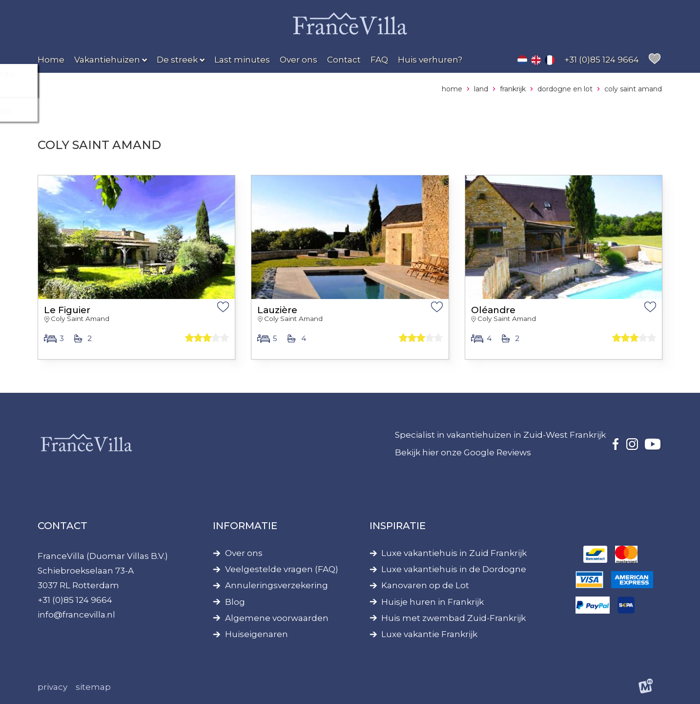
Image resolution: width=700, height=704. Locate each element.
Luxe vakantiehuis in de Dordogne (453, 569)
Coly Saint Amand (80, 318)
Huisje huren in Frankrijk (432, 602)
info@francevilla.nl (76, 614)
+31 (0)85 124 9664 (75, 600)
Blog (235, 602)
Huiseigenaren (256, 634)
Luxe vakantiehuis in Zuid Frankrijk (454, 553)
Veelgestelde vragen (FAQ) (281, 569)
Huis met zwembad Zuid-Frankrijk (453, 618)
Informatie (245, 526)
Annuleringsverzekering (276, 585)
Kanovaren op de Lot (425, 585)
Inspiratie (398, 526)
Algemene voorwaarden (277, 618)
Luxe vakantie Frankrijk (429, 634)
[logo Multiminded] (646, 687)
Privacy (52, 687)
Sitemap (93, 687)
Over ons (244, 553)
